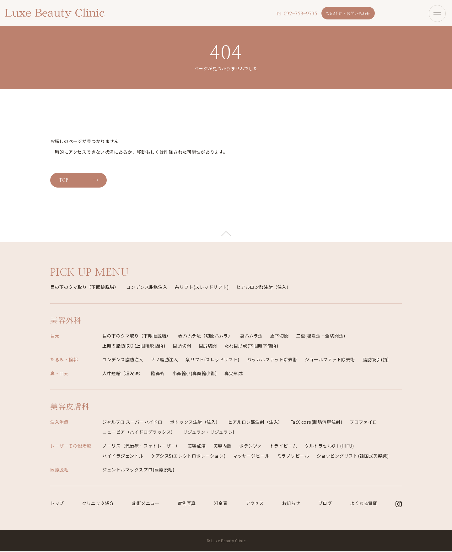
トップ (57, 504)
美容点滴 (197, 446)
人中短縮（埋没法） (122, 374)
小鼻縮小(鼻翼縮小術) (194, 374)
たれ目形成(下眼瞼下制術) (251, 346)
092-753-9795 (295, 13)
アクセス (255, 504)
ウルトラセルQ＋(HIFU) (329, 446)
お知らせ (291, 504)
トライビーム (283, 446)
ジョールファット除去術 (330, 360)
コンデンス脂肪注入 (146, 287)
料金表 (221, 504)
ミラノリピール (293, 456)
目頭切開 (182, 346)
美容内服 (222, 446)
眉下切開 (279, 336)
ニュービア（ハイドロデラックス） (138, 432)
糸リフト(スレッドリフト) (202, 287)
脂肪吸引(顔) (376, 360)
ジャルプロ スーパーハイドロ (132, 422)
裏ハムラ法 (251, 336)
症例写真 (187, 504)
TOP (62, 180)
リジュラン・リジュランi (208, 432)
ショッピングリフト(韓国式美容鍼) (353, 456)
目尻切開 (208, 346)
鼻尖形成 (233, 374)
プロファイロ (363, 422)
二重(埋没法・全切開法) (320, 336)
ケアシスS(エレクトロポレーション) (188, 456)
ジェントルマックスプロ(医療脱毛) (138, 470)
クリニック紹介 (98, 504)
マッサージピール (251, 456)
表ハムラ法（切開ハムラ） (205, 336)
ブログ (325, 504)
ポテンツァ (250, 446)
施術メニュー (145, 504)
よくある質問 (363, 504)
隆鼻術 (158, 374)
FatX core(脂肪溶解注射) (316, 422)
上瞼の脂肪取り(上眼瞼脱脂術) (133, 346)
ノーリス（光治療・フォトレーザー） (141, 446)
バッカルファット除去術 (272, 360)
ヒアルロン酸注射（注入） (263, 287)
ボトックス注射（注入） (195, 422)
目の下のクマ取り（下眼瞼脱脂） (84, 287)
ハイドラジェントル (122, 456)
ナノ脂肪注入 (164, 360)
